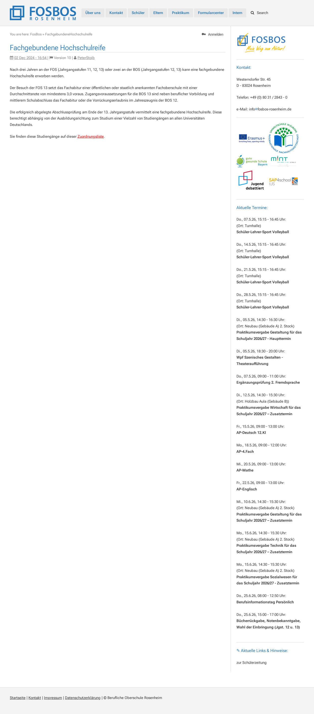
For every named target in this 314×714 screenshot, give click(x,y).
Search (259, 12)
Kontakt (34, 698)
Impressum (53, 698)
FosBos (36, 34)
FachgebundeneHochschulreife (68, 34)
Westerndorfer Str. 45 (253, 79)
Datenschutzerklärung (83, 698)
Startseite (18, 698)
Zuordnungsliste (91, 136)
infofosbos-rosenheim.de (270, 109)
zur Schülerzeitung (251, 662)
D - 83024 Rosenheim (253, 85)
